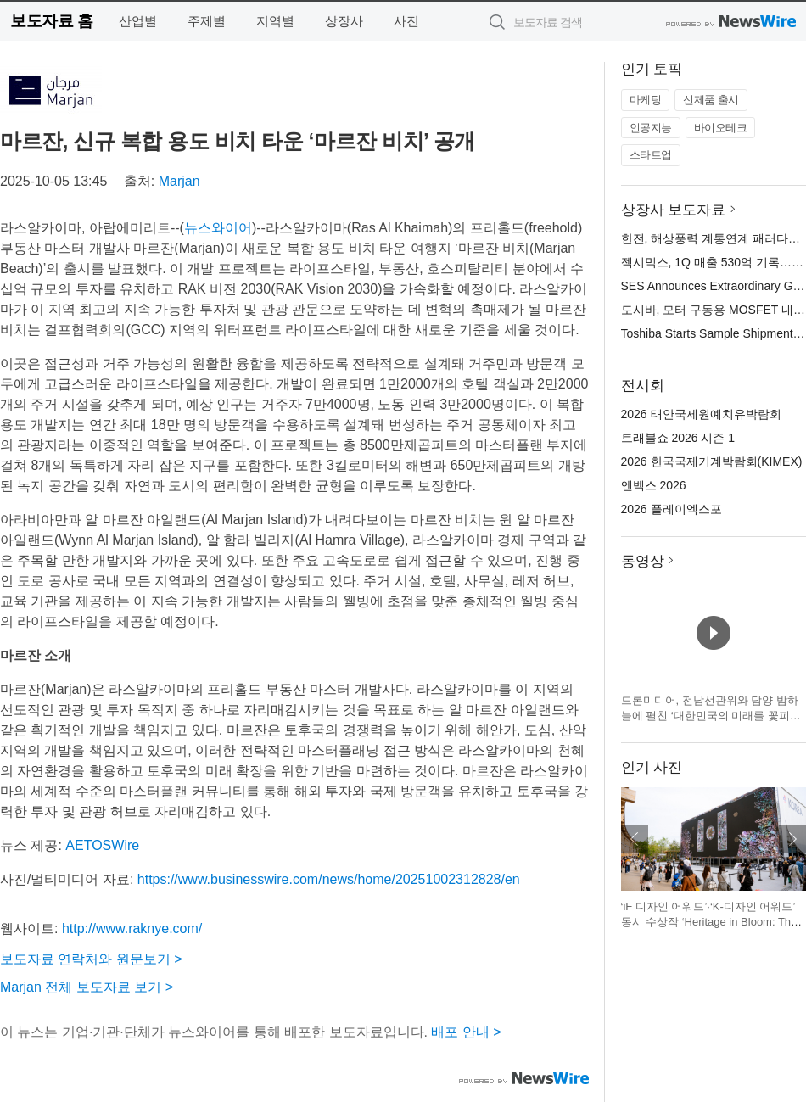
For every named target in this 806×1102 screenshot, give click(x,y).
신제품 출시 (711, 99)
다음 (792, 839)
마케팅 (646, 99)
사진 (406, 21)
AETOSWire (102, 845)
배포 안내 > (466, 1032)
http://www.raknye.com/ (132, 928)
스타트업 (651, 154)
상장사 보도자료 (673, 210)
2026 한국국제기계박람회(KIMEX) (712, 461)
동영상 (642, 561)
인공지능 (651, 127)
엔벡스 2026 (653, 485)
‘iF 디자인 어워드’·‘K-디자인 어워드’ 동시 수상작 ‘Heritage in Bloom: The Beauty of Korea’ (709, 921)
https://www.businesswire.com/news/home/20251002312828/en (328, 879)
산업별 (138, 21)
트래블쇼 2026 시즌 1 (678, 438)
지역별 (275, 21)
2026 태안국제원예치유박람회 (701, 414)
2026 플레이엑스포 (671, 509)
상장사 (344, 21)
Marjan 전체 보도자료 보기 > (86, 987)
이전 (634, 839)
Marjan (179, 181)
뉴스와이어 (218, 228)
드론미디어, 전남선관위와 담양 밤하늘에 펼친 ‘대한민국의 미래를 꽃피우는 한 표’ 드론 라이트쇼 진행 (711, 715)
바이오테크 (720, 127)
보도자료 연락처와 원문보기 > (91, 959)
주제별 (207, 21)
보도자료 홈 (51, 21)
